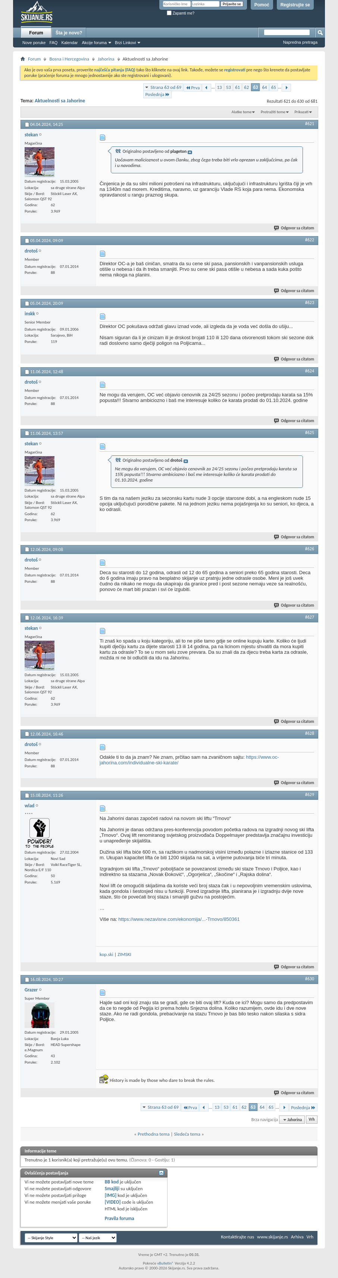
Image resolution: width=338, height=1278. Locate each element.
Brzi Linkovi (125, 42)
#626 (309, 548)
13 (219, 87)
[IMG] (111, 1195)
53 (228, 87)
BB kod (112, 1182)
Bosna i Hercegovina (69, 59)
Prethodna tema (154, 1134)
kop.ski (106, 954)
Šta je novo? (69, 32)
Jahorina (106, 59)
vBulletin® (165, 1263)
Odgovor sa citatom (294, 228)
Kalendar (69, 42)
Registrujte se (295, 4)
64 (264, 87)
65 (273, 87)
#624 (309, 371)
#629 (309, 794)
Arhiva (297, 1237)
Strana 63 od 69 (165, 87)
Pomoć (261, 4)
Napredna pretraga (300, 42)
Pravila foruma (119, 1218)
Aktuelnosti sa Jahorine (60, 101)
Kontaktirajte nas (237, 1237)
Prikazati (301, 111)
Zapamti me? (180, 13)
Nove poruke (34, 42)
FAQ (53, 42)
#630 (309, 978)
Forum (36, 32)
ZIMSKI (124, 954)
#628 (309, 733)
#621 (309, 123)
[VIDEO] (113, 1202)
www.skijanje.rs (272, 1237)
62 (246, 87)
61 (237, 87)
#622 (309, 239)
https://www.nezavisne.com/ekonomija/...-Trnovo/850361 (179, 919)
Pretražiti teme (273, 111)
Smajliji (112, 1188)
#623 (309, 302)
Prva (192, 87)
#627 (309, 617)
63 (255, 87)
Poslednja (157, 94)
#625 (309, 432)
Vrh (311, 1119)
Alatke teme (242, 111)
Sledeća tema (187, 1134)
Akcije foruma (94, 42)
